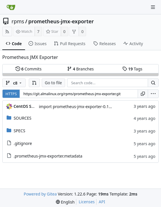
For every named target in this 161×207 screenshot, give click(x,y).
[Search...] (153, 82)
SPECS (19, 130)
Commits (28, 69)
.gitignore (23, 143)
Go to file (53, 82)
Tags (132, 69)
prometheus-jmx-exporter (61, 21)
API (102, 201)
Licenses (87, 201)
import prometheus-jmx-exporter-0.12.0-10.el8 (83, 106)
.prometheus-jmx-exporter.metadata (48, 156)
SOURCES (22, 118)
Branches (80, 69)
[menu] (153, 93)
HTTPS (11, 93)
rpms (18, 21)
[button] (34, 82)
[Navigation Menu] (153, 7)
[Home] (11, 7)
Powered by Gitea (40, 194)
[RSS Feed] (7, 31)
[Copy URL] (143, 93)
